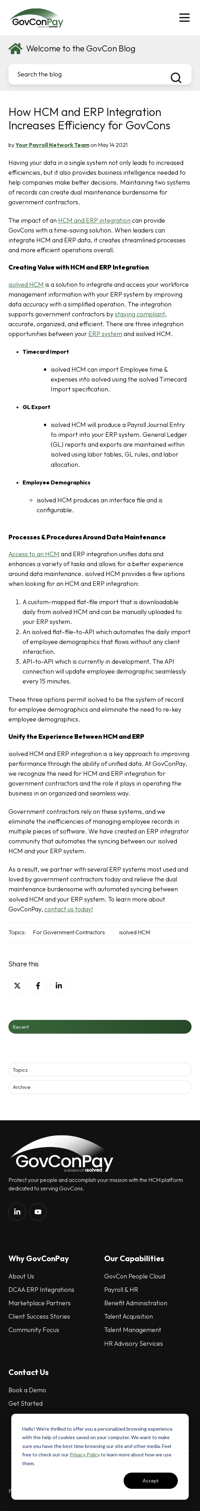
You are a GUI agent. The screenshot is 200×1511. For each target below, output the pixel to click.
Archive (21, 1087)
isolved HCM (134, 932)
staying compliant (140, 314)
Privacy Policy (85, 1454)
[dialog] (100, 1457)
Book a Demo (27, 1390)
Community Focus (33, 1330)
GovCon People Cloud (134, 1276)
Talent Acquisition (128, 1316)
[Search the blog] (176, 78)
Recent (21, 1026)
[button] (184, 18)
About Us (21, 1276)
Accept (151, 1481)
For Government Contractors (69, 932)
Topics (20, 1069)
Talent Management (132, 1330)
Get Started (25, 1403)
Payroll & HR (121, 1290)
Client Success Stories (39, 1316)
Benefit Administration (135, 1303)
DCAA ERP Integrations (41, 1290)
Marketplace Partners (39, 1303)
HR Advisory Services (133, 1343)
